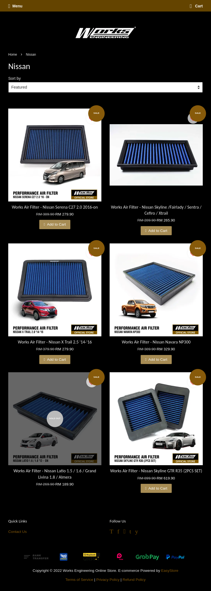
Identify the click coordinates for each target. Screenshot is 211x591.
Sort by (14, 78)
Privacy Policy (108, 580)
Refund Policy (134, 580)
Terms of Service (79, 580)
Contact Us (17, 532)
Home (12, 54)
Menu (15, 6)
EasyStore (169, 571)
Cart (196, 6)
